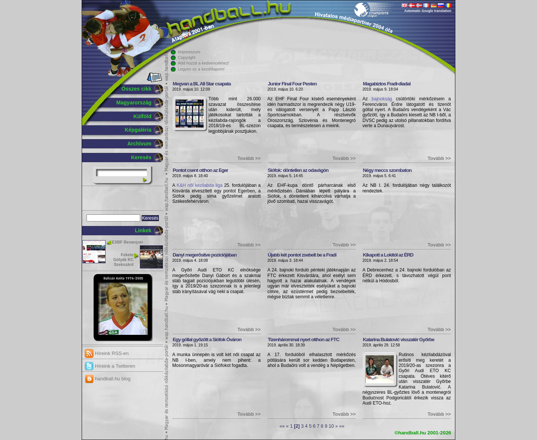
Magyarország (133, 103)
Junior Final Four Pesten (292, 84)
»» (341, 426)
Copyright (186, 57)
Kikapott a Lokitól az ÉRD (388, 255)
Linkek (143, 230)
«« (282, 426)
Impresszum (189, 52)
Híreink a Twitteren (110, 366)
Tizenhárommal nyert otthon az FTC (303, 339)
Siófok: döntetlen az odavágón (298, 170)
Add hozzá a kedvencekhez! (203, 63)
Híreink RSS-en (107, 353)
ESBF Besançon (127, 242)
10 (331, 426)
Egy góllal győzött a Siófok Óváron (207, 339)
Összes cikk (136, 89)
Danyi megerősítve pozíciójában (204, 255)
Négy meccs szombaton (387, 170)
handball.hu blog (108, 378)
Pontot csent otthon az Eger (200, 170)
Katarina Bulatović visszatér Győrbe (398, 339)
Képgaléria (138, 130)
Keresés (141, 157)
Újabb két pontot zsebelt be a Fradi (302, 255)
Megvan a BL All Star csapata (202, 84)
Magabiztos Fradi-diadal (387, 84)
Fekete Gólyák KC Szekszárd (123, 259)
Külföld (142, 116)
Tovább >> (249, 158)
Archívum (139, 144)
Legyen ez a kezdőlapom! (201, 69)
